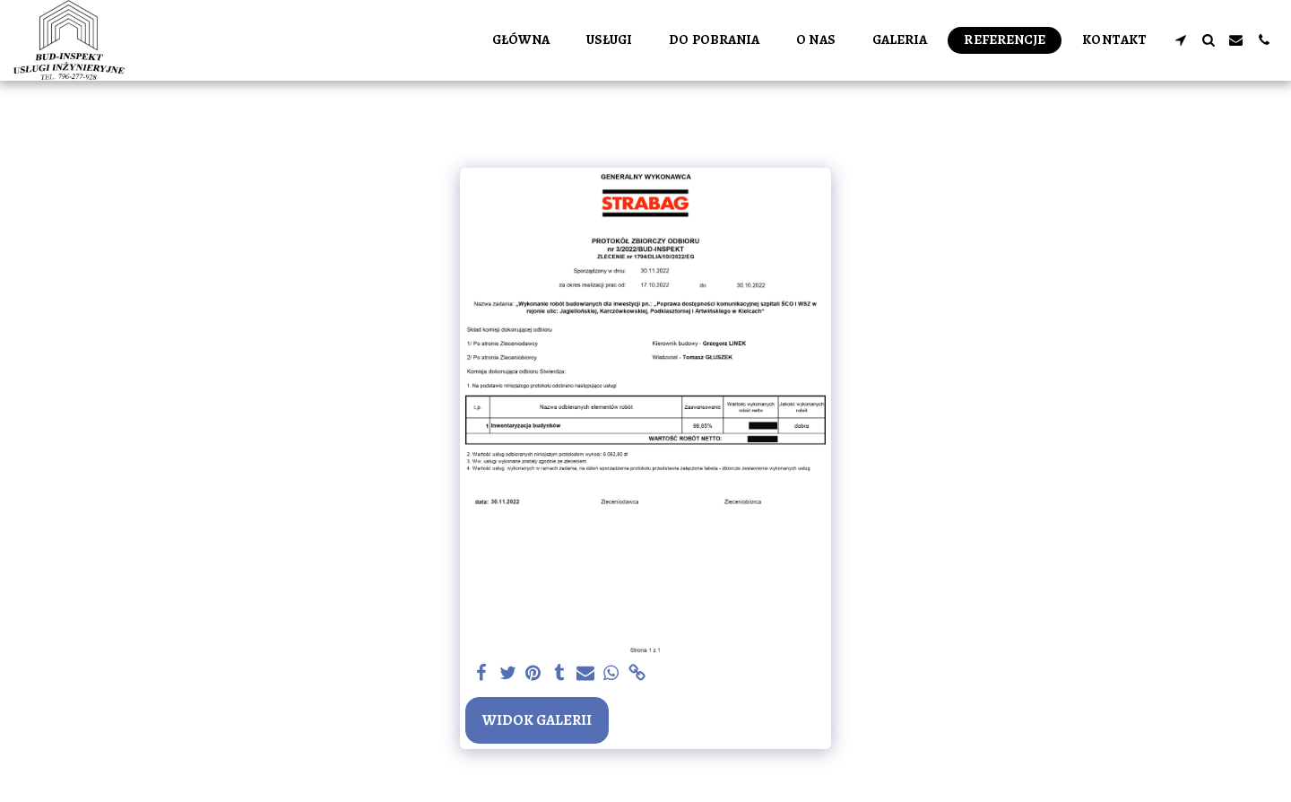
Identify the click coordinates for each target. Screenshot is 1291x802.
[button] (1180, 40)
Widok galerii (537, 720)
